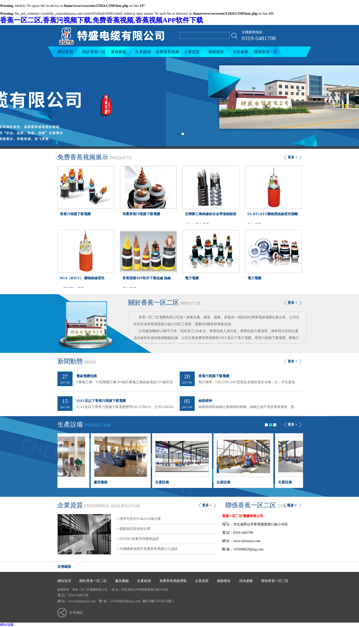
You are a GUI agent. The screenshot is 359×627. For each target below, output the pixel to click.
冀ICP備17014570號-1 (158, 601)
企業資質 (192, 52)
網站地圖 (7, 625)
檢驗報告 (216, 52)
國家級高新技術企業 (135, 529)
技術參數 (241, 52)
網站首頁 (65, 52)
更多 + (292, 302)
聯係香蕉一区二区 (265, 53)
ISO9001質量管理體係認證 (139, 539)
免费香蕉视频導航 (167, 53)
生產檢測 (143, 52)
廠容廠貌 (118, 52)
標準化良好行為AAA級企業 (140, 519)
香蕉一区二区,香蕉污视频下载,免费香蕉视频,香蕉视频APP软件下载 (101, 20)
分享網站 (76, 613)
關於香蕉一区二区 (94, 53)
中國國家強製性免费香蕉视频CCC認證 (149, 549)
